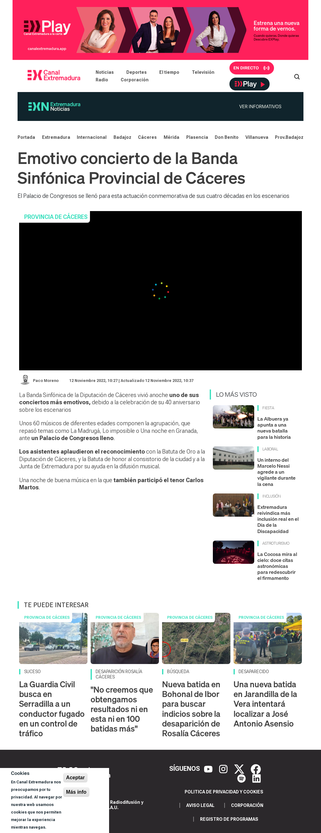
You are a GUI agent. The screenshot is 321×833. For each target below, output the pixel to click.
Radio (102, 79)
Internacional (92, 137)
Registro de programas (229, 819)
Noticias (105, 72)
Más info (76, 792)
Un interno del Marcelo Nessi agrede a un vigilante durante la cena (276, 472)
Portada (26, 137)
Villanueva (256, 137)
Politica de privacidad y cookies (224, 791)
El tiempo (169, 72)
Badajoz (122, 137)
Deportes (136, 72)
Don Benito (227, 137)
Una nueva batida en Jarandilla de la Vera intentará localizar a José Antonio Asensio (265, 704)
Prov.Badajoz (289, 137)
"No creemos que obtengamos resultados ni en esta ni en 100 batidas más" (122, 709)
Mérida (171, 137)
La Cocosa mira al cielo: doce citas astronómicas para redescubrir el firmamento (277, 566)
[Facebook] (256, 768)
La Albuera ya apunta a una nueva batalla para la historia (274, 428)
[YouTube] (209, 768)
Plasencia (197, 137)
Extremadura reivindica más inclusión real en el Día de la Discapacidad (278, 519)
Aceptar (75, 777)
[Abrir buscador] (296, 76)
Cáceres (147, 137)
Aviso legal (200, 805)
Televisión (203, 72)
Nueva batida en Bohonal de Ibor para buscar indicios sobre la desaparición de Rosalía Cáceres (191, 709)
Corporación (135, 79)
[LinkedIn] (256, 778)
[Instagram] (224, 768)
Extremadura (56, 137)
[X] (240, 768)
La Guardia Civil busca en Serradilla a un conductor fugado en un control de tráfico (52, 709)
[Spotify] (242, 778)
